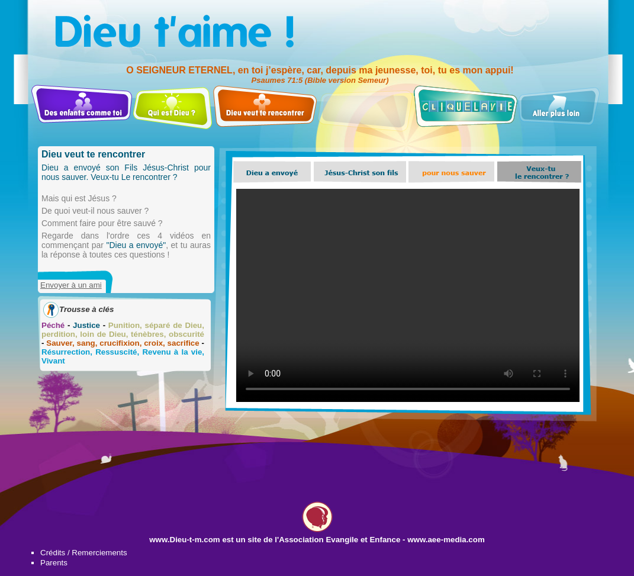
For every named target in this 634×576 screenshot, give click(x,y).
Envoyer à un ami (71, 285)
